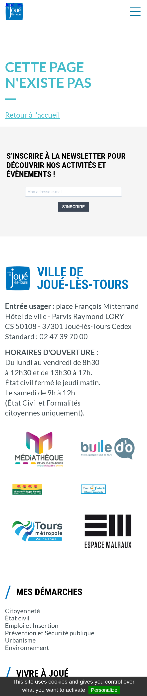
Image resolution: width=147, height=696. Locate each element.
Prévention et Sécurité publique (49, 633)
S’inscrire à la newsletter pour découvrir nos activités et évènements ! (66, 165)
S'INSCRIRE (73, 207)
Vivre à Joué (42, 673)
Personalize (104, 690)
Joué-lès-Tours (14, 11)
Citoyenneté (22, 610)
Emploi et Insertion (32, 625)
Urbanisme (20, 640)
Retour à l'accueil (32, 114)
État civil (17, 618)
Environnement (27, 647)
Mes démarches (49, 592)
